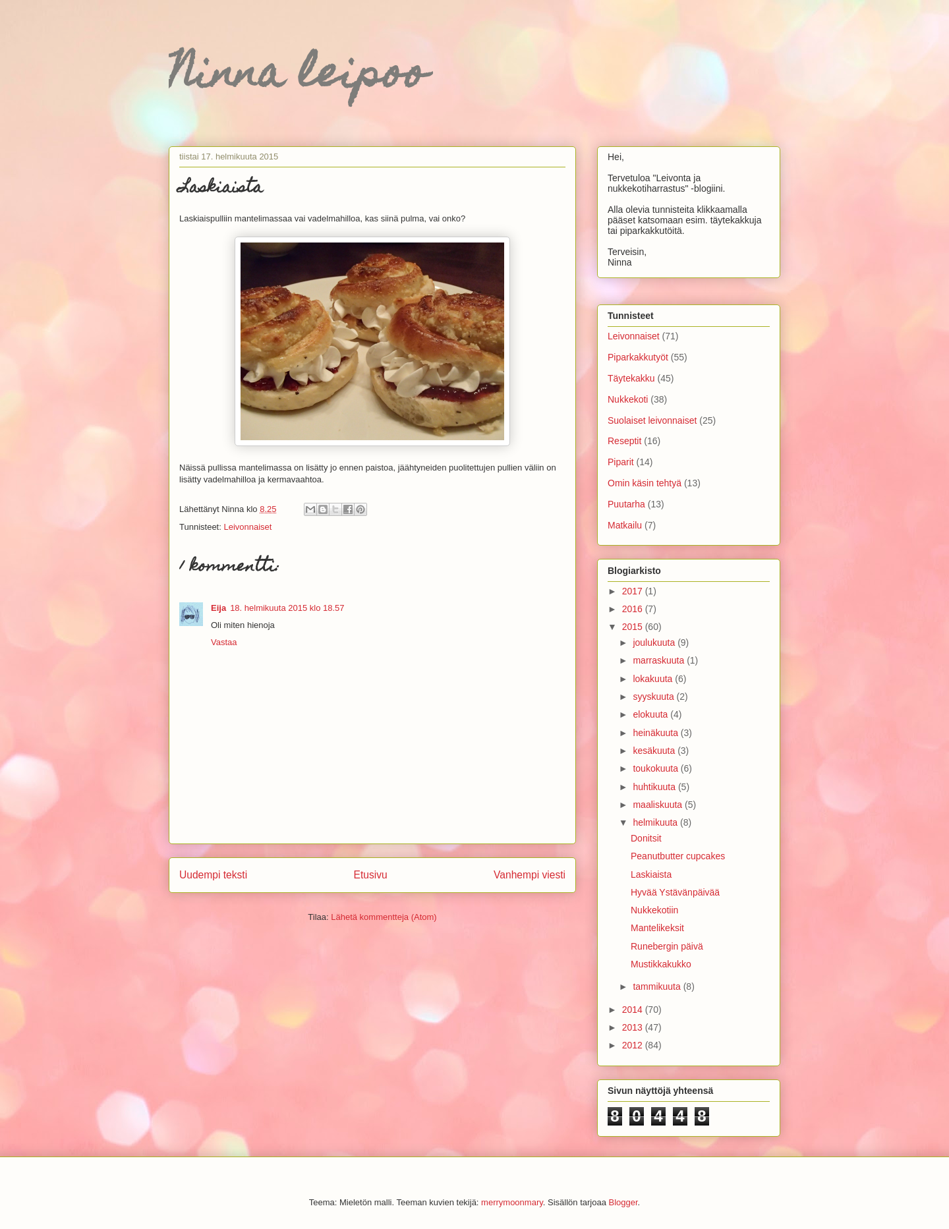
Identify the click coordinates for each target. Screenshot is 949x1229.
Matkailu (625, 525)
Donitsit (646, 838)
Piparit (621, 462)
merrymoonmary (512, 1202)
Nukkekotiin (654, 910)
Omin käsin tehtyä (644, 483)
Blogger (623, 1202)
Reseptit (624, 441)
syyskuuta (654, 696)
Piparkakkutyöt (638, 357)
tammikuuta (658, 986)
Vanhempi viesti (529, 874)
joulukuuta (655, 642)
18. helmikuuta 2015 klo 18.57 (287, 608)
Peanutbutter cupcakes (678, 856)
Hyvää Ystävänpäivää (675, 892)
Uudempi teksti (213, 874)
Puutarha (626, 504)
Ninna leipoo (298, 76)
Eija (218, 608)
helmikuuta (656, 822)
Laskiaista (651, 874)
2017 (633, 591)
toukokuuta (656, 768)
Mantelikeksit (657, 928)
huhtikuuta (655, 787)
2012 (633, 1045)
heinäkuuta (656, 733)
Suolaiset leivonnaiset (652, 420)
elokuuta (651, 714)
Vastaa (224, 642)
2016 (633, 609)
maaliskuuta (659, 804)
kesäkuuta (655, 750)
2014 (633, 1009)
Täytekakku (631, 378)
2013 (633, 1027)
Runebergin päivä (667, 946)
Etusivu (371, 874)
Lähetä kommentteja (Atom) (383, 917)
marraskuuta (660, 660)
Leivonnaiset (247, 527)
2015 (633, 626)
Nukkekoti (628, 399)
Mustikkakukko (661, 964)
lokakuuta (654, 678)
